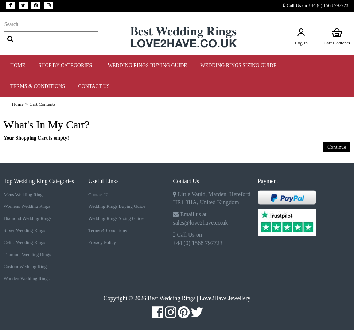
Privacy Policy (102, 242)
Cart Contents (337, 36)
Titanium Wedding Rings (27, 254)
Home (17, 65)
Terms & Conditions (107, 230)
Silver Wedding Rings (24, 230)
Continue (336, 147)
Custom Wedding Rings (26, 266)
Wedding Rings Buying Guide (116, 206)
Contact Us (93, 86)
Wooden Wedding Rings (27, 278)
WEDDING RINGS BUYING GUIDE (147, 65)
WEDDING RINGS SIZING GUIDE (238, 65)
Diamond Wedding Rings (28, 218)
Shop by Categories (67, 65)
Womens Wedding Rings (27, 206)
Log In (301, 36)
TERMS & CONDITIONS (37, 86)
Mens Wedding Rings (24, 194)
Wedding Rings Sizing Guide (116, 218)
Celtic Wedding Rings (24, 242)
